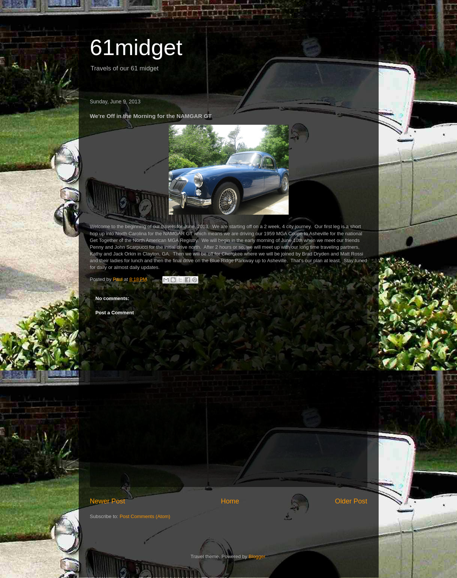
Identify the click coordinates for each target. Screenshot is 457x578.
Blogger (257, 556)
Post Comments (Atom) (145, 516)
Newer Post (107, 501)
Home (230, 501)
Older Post (351, 501)
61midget (136, 47)
